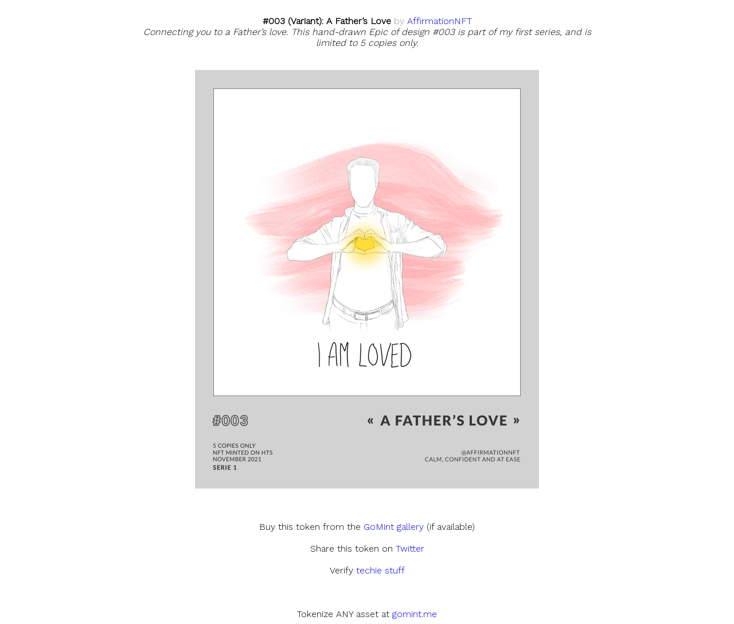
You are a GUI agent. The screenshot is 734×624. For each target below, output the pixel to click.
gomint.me (414, 614)
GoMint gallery (394, 526)
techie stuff (380, 570)
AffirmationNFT (439, 20)
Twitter (410, 548)
